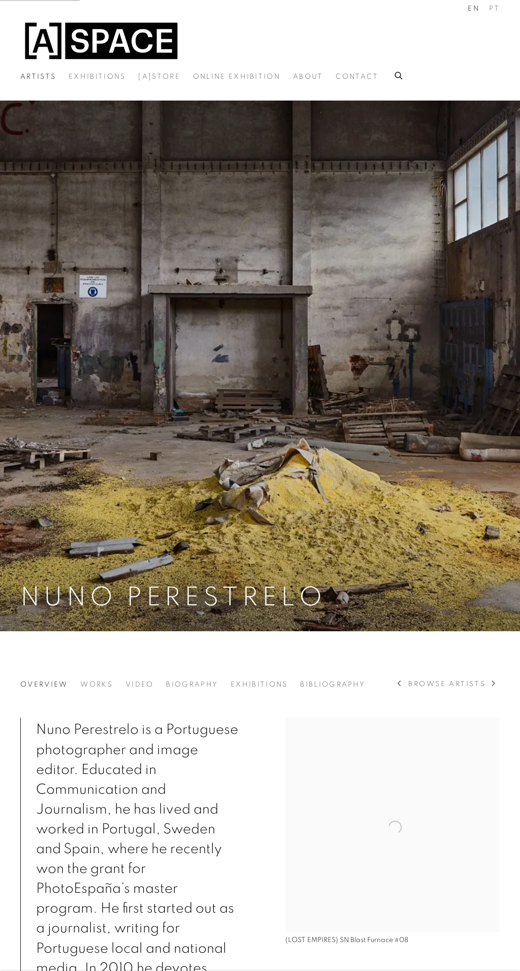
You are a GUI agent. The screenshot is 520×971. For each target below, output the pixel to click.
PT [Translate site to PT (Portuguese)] (494, 8)
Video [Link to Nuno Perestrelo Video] (139, 684)
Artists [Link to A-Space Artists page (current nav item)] (38, 76)
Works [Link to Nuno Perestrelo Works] (96, 684)
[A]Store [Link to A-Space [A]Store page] (159, 76)
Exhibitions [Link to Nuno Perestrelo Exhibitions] (259, 684)
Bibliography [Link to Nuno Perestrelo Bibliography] (332, 684)
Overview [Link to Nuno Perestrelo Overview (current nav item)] (44, 684)
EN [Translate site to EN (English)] (473, 8)
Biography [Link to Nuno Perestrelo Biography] (192, 684)
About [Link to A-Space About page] (308, 76)
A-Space (101, 41)
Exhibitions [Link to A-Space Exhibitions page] (97, 76)
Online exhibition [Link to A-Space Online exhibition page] (236, 76)
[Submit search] (399, 74)
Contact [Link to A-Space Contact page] (357, 76)
